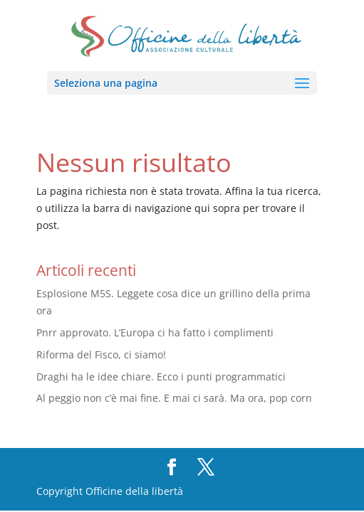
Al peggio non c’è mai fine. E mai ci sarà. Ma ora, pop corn (174, 398)
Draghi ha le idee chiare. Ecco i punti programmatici (161, 376)
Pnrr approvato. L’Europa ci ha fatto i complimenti (155, 332)
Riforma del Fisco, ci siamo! (101, 354)
